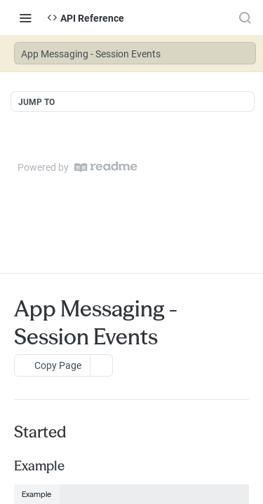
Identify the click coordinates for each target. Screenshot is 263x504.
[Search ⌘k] (245, 17)
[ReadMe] (105, 167)
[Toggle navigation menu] (25, 17)
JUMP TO (36, 101)
